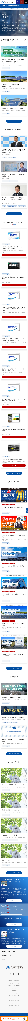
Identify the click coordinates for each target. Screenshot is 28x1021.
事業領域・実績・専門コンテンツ (10, 951)
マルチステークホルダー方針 (14, 1008)
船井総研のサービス (7, 955)
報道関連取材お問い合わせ (14, 1000)
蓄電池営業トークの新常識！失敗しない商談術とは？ (11, 914)
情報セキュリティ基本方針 (14, 995)
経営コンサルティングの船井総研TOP (8, 8)
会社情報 (4, 959)
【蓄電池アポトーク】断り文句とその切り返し (10, 906)
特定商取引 (14, 988)
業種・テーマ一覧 (20, 8)
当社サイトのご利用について (14, 980)
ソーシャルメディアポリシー (14, 993)
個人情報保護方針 (14, 990)
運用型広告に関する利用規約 (14, 983)
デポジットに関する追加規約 (14, 985)
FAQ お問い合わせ (14, 998)
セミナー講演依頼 (14, 1003)
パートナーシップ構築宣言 (14, 1005)
